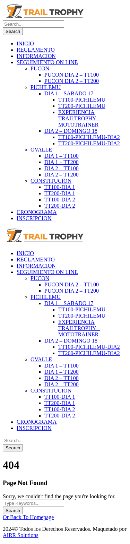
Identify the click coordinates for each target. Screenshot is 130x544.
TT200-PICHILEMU (81, 106)
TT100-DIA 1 (59, 187)
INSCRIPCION (34, 218)
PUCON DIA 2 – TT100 (71, 75)
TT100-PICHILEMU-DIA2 (89, 137)
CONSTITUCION (51, 181)
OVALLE (41, 150)
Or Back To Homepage (28, 517)
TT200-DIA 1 (59, 193)
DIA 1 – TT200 (61, 162)
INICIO (25, 43)
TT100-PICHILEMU (81, 100)
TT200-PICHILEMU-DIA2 (89, 143)
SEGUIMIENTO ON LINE (47, 62)
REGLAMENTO (36, 50)
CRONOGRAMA (37, 212)
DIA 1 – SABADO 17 (68, 93)
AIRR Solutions (20, 535)
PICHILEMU (46, 87)
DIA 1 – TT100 (61, 156)
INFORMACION (36, 56)
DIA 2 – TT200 (61, 175)
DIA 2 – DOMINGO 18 (70, 131)
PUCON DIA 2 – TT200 (71, 81)
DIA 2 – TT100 (61, 168)
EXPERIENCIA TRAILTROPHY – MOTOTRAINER (79, 118)
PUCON (40, 68)
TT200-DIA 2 (59, 206)
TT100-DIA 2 (59, 199)
